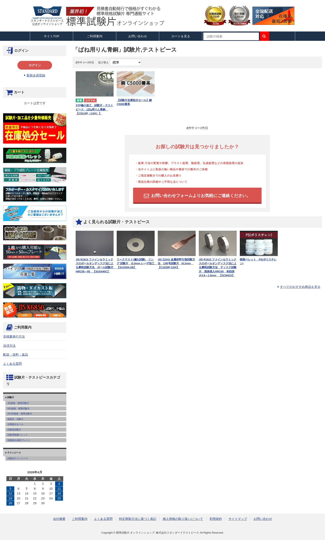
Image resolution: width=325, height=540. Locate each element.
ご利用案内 (79, 519)
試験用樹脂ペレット (17, 435)
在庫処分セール (15, 424)
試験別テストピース (17, 458)
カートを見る (180, 36)
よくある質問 (12, 363)
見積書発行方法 (14, 336)
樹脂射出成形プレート (18, 440)
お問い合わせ (137, 36)
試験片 (10, 397)
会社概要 (59, 519)
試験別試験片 (14, 429)
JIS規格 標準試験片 (18, 403)
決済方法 (9, 345)
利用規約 (216, 519)
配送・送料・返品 (15, 354)
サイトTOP (51, 36)
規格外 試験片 (15, 419)
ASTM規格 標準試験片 (19, 413)
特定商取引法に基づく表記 (137, 519)
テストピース (14, 452)
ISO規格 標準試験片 (18, 408)
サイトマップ (237, 519)
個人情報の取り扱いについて (183, 519)
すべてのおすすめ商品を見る (300, 287)
